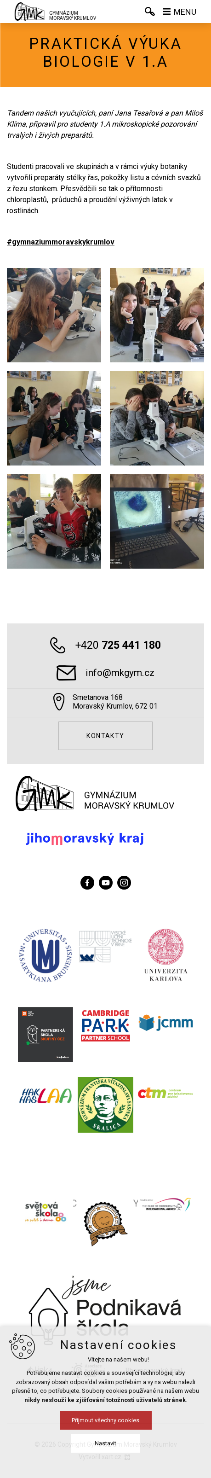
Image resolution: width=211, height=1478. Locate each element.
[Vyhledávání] (150, 11)
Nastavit (105, 1443)
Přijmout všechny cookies (105, 1420)
